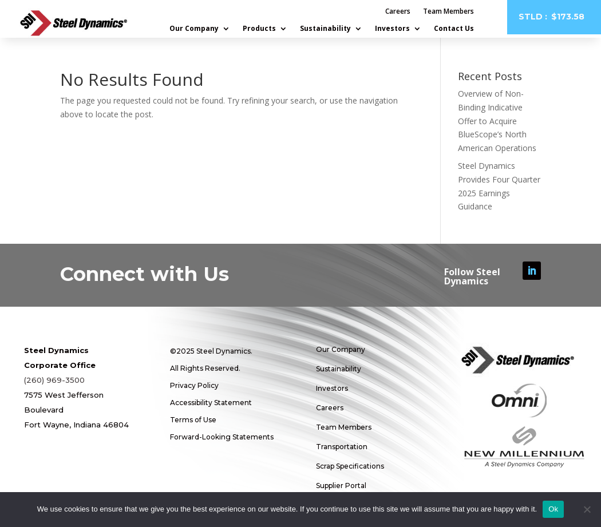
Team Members (448, 11)
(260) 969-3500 (54, 380)
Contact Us (454, 29)
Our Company (194, 29)
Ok (553, 509)
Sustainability (325, 29)
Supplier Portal (341, 485)
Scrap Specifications (350, 466)
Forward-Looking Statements (222, 437)
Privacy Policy (194, 385)
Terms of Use (193, 419)
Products (259, 29)
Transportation (341, 446)
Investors (392, 29)
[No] (586, 509)
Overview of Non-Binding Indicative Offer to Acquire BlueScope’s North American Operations (497, 120)
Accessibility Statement (211, 402)
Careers (397, 11)
